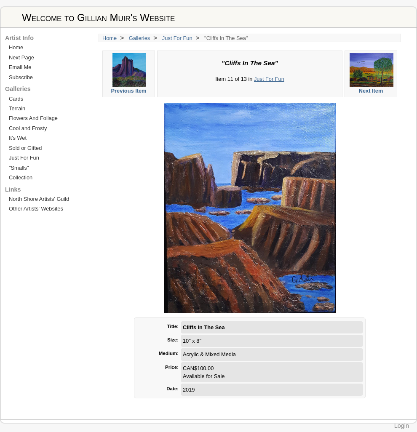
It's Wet (18, 138)
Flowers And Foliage (33, 118)
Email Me (20, 67)
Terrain (17, 108)
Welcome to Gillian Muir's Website (98, 17)
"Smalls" (19, 168)
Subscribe (21, 77)
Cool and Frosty (28, 128)
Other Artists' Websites (36, 208)
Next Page (21, 57)
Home (109, 38)
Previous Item (129, 73)
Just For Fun (177, 38)
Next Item (371, 73)
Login (401, 425)
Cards (16, 99)
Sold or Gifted (25, 148)
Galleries (139, 38)
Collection (20, 177)
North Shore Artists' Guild (39, 199)
